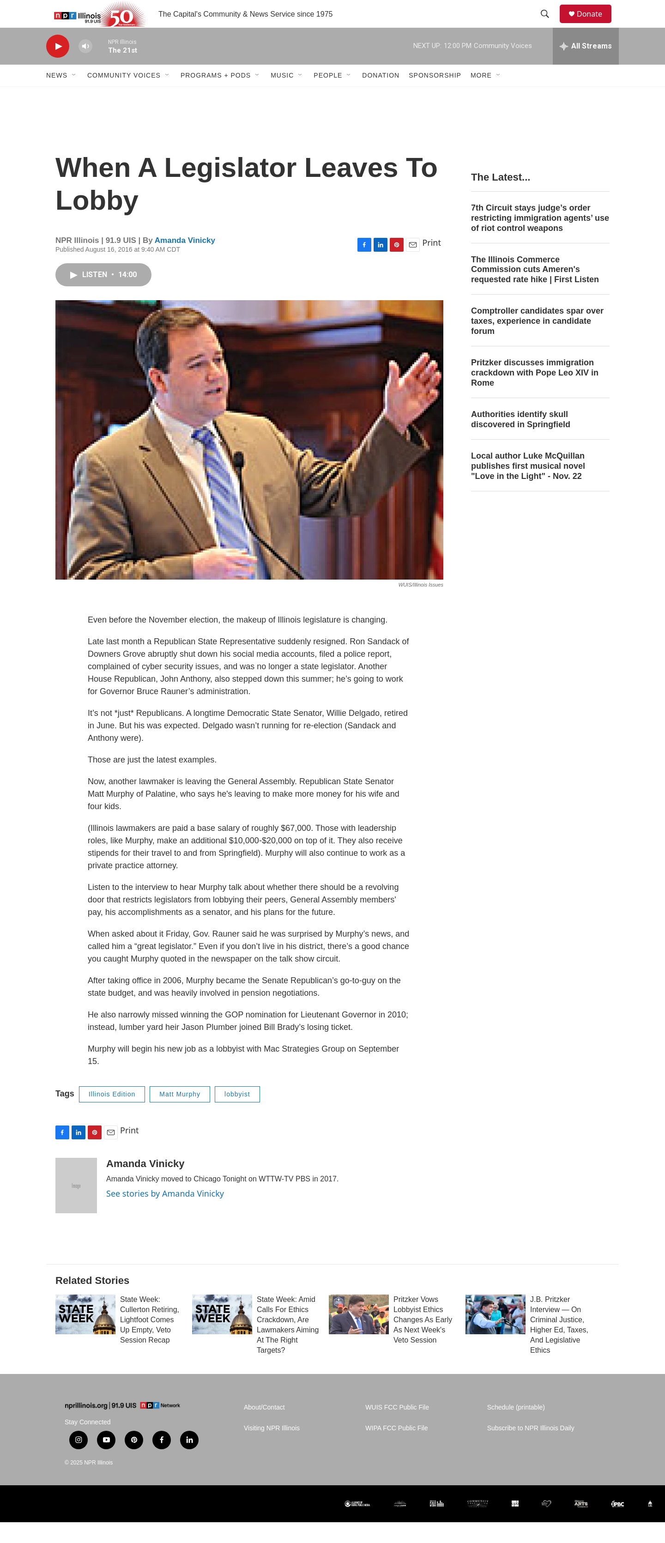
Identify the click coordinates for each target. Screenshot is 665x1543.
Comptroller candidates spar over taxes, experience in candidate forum (537, 342)
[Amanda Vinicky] (76, 1206)
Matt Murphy (179, 1115)
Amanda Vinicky (185, 261)
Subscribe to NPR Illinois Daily (530, 1449)
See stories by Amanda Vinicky (165, 1214)
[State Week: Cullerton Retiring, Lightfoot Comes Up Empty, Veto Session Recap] (85, 1335)
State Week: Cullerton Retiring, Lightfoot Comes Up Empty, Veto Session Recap (149, 1340)
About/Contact (264, 1428)
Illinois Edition (112, 1115)
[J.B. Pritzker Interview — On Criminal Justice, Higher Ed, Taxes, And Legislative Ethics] (496, 1335)
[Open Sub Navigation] (74, 96)
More (481, 96)
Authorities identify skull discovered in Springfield (520, 440)
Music (282, 96)
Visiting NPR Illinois (272, 1449)
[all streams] (586, 66)
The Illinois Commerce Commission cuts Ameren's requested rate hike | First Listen (535, 290)
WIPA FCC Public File (396, 1449)
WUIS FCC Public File (397, 1428)
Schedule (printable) (516, 1428)
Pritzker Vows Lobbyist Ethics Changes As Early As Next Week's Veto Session (422, 1340)
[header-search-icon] (549, 24)
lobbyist (237, 1115)
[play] (57, 67)
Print (431, 263)
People (328, 96)
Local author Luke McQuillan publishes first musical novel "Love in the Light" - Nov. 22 (528, 487)
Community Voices (124, 96)
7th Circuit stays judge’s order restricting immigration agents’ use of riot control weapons (540, 239)
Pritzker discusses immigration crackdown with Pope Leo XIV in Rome (534, 393)
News (56, 96)
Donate (595, 24)
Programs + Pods (216, 96)
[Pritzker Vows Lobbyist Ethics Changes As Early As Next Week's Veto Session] (359, 1335)
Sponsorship (435, 96)
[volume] (85, 67)
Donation (380, 96)
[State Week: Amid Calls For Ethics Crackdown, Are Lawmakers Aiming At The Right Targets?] (222, 1335)
